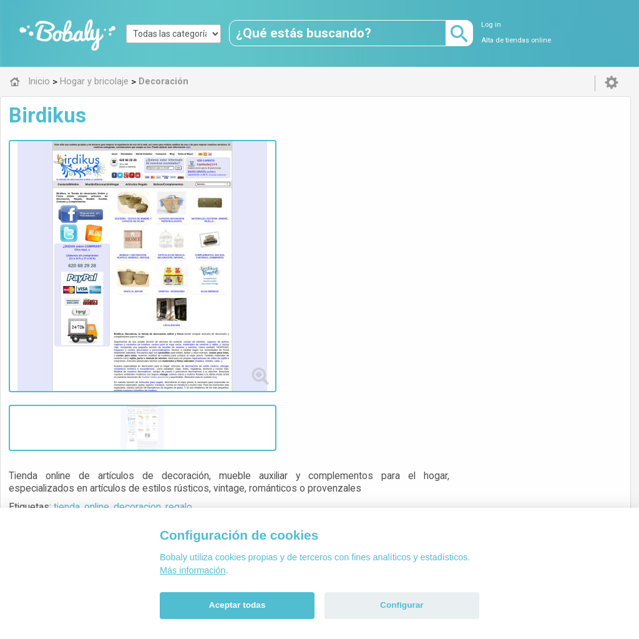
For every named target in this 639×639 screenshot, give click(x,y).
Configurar (401, 605)
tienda (276, 177)
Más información (193, 570)
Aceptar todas (237, 605)
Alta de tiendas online (516, 40)
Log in (491, 25)
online (306, 177)
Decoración (289, 372)
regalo (388, 177)
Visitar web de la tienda (290, 223)
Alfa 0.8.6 (260, 459)
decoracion (347, 177)
